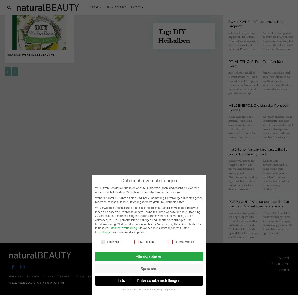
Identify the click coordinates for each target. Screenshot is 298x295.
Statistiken (144, 247)
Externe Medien (181, 247)
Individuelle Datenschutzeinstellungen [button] (149, 286)
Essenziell (110, 247)
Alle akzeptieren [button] (149, 262)
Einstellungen (103, 237)
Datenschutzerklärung (122, 233)
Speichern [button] (149, 274)
